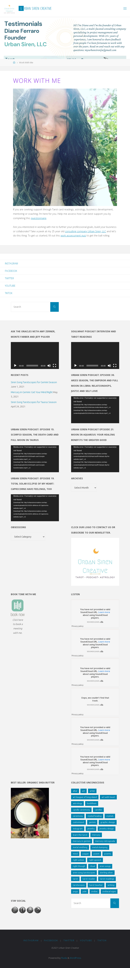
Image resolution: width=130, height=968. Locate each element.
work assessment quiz (73, 235)
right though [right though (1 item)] (79, 866)
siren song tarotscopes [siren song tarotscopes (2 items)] (84, 872)
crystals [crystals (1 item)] (109, 816)
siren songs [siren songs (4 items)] (105, 866)
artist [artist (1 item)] (92, 791)
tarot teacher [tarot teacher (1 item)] (96, 885)
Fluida (64, 957)
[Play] (15, 365)
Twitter (9, 278)
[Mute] (49, 365)
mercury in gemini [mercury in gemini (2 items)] (81, 841)
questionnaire (38, 218)
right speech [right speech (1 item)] (95, 860)
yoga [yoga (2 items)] (75, 891)
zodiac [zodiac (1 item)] (94, 891)
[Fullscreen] (54, 365)
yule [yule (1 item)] (84, 891)
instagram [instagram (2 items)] (78, 828)
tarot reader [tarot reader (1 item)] (89, 879)
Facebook (11, 270)
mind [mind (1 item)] (75, 853)
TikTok (8, 293)
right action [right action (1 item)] (78, 860)
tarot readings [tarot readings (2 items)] (107, 879)
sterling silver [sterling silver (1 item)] (106, 872)
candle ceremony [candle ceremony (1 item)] (81, 810)
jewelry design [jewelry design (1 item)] (106, 828)
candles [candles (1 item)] (98, 810)
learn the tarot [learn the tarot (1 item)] (80, 835)
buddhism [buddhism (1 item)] (91, 803)
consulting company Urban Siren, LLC (85, 231)
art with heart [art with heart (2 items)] (108, 797)
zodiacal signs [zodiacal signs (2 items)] (109, 891)
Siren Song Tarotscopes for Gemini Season (34, 382)
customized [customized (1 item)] (78, 822)
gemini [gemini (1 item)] (92, 822)
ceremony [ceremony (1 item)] (78, 816)
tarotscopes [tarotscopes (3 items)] (79, 885)
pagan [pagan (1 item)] (85, 853)
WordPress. (75, 957)
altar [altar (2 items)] (75, 791)
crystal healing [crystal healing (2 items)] (95, 816)
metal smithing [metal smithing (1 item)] (80, 847)
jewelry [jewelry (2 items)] (91, 828)
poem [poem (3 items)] (96, 853)
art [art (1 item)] (83, 791)
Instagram (11, 263)
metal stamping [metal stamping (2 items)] (99, 847)
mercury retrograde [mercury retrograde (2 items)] (105, 841)
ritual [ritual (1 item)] (92, 866)
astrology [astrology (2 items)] (77, 803)
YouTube (10, 285)
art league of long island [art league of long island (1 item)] (85, 797)
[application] (35, 355)
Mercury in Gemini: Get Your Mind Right (31, 392)
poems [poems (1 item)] (107, 853)
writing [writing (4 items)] (110, 885)
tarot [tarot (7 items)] (75, 879)
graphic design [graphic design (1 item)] (107, 822)
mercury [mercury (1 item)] (96, 835)
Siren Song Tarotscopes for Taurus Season (34, 402)
